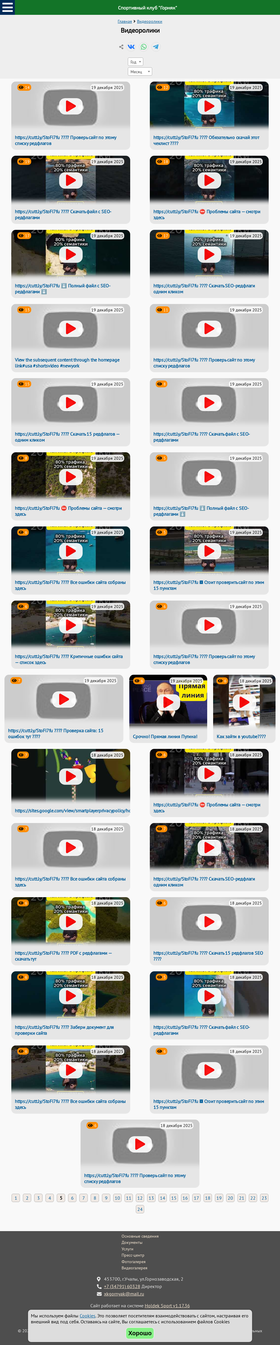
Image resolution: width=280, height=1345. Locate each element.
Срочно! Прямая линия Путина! (165, 736)
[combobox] (135, 62)
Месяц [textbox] (136, 71)
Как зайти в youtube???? (241, 736)
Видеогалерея (134, 1268)
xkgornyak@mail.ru (124, 1293)
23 (264, 1198)
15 (174, 1198)
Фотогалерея (134, 1262)
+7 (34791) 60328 (122, 1286)
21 (241, 1198)
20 (230, 1198)
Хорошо (140, 1333)
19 (219, 1198)
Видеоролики (149, 21)
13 (151, 1198)
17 (196, 1198)
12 (140, 1198)
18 (207, 1198)
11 (128, 1198)
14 (162, 1198)
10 (117, 1198)
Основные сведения (140, 1236)
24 (140, 1209)
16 (185, 1198)
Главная (125, 21)
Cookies (87, 1316)
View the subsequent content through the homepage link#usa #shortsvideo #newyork (67, 363)
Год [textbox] (133, 62)
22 (253, 1198)
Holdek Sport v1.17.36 (167, 1306)
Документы (132, 1242)
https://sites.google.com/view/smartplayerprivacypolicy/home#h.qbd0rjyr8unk (92, 811)
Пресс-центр (133, 1255)
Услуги (127, 1249)
